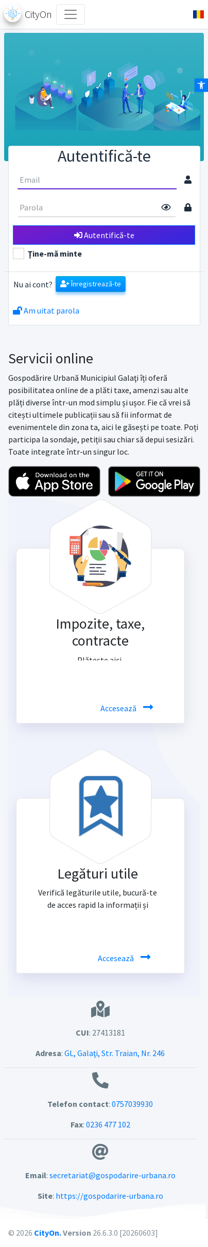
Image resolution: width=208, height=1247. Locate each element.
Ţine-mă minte (55, 253)
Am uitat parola (46, 310)
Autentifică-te (104, 235)
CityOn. (47, 1232)
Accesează (119, 708)
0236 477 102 (108, 1124)
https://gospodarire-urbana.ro (109, 1196)
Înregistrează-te (90, 283)
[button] (194, 14)
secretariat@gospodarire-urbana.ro (112, 1175)
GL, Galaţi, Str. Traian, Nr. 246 (114, 1053)
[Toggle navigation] (70, 14)
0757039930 (132, 1104)
